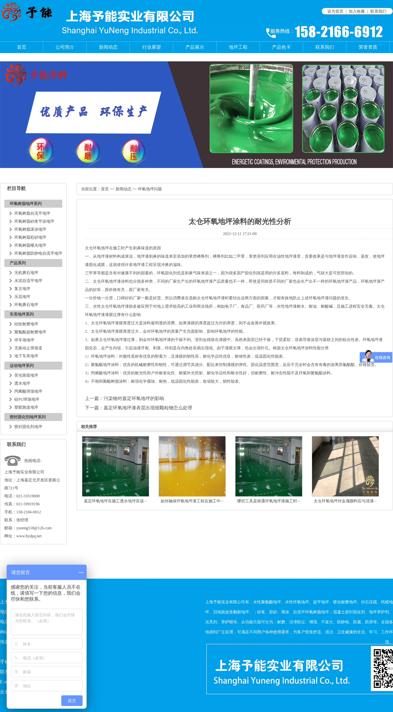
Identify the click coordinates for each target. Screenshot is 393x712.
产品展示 (195, 47)
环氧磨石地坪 (26, 304)
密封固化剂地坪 (28, 426)
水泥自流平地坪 (28, 280)
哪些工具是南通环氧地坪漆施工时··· (268, 501)
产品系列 (18, 263)
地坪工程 (238, 47)
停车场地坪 (24, 340)
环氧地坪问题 (150, 189)
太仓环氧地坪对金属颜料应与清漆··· (345, 501)
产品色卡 (281, 47)
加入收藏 (357, 11)
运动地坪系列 (22, 365)
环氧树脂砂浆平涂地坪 (34, 221)
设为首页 (335, 11)
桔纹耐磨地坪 (26, 324)
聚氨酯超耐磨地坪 (30, 332)
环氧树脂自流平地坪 (32, 213)
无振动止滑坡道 (28, 348)
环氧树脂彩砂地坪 (30, 237)
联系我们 (378, 11)
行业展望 (151, 47)
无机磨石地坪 (26, 272)
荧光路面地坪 (26, 375)
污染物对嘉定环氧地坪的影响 (134, 398)
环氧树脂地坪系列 (26, 203)
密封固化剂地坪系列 (28, 417)
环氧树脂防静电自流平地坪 (38, 253)
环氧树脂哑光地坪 (30, 245)
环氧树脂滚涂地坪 (30, 229)
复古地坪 (22, 288)
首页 (21, 47)
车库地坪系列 (22, 314)
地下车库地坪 (26, 356)
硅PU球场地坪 (26, 399)
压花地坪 (22, 296)
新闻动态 (108, 47)
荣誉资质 (368, 47)
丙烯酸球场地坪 (28, 391)
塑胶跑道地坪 (26, 407)
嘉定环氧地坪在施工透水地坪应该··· (115, 501)
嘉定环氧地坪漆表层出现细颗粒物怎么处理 (148, 407)
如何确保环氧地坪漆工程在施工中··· (192, 501)
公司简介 (65, 47)
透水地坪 (22, 383)
